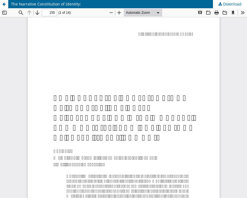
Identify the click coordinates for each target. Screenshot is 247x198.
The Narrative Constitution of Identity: (46, 4)
